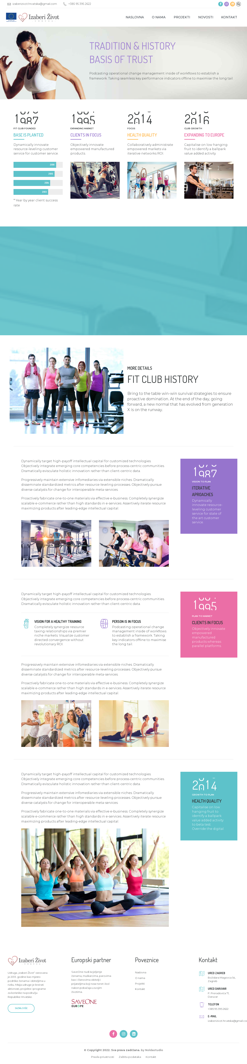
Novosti (205, 17)
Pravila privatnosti (102, 1057)
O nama (159, 17)
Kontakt (229, 17)
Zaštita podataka (130, 1057)
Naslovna (135, 17)
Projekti (182, 17)
